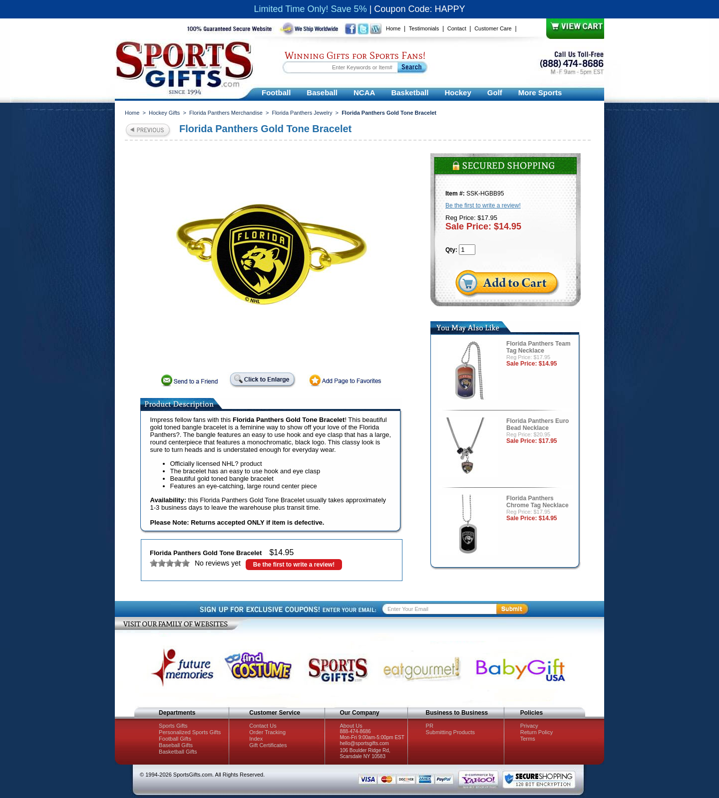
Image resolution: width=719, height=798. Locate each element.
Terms (527, 739)
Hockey (457, 92)
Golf (494, 92)
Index (256, 739)
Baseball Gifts (176, 745)
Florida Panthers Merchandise (226, 113)
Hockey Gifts (164, 113)
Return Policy (536, 732)
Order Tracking (267, 732)
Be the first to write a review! (294, 564)
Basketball (409, 92)
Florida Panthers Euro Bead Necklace (537, 424)
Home (393, 28)
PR (429, 726)
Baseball (322, 92)
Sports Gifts (173, 726)
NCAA (364, 92)
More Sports (540, 92)
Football (276, 92)
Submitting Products (450, 732)
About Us (351, 726)
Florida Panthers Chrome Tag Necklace (537, 502)
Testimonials (424, 28)
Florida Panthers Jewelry (302, 113)
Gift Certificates (268, 745)
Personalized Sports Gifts (190, 732)
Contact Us (262, 726)
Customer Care (493, 28)
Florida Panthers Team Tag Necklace (538, 347)
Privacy (529, 726)
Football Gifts (175, 739)
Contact (456, 28)
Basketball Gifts (178, 752)
